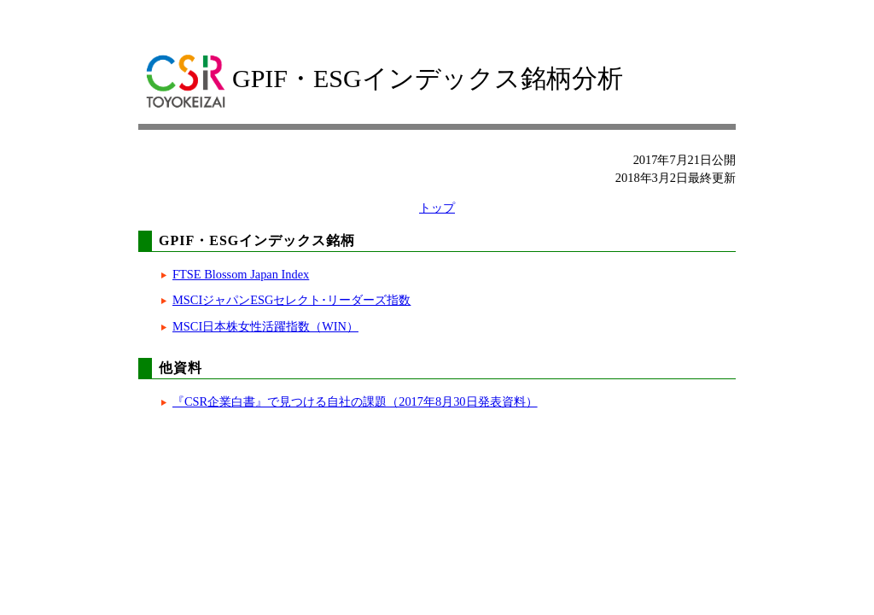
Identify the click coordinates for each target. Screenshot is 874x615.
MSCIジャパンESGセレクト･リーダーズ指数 (291, 300)
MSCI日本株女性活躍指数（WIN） (265, 326)
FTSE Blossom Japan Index (240, 274)
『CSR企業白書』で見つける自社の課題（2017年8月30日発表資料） (355, 401)
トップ (437, 207)
